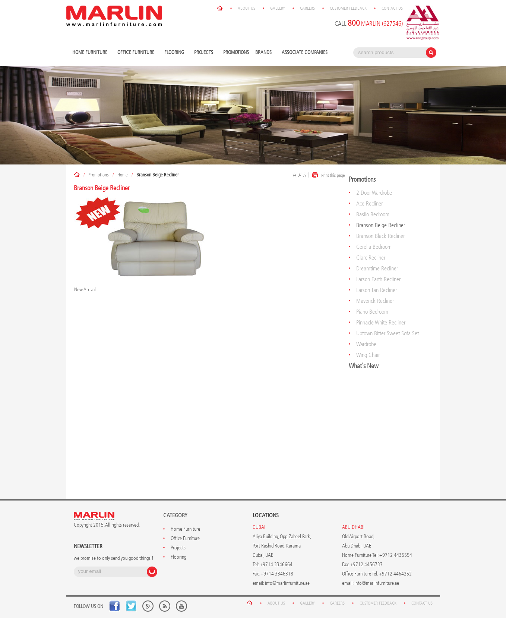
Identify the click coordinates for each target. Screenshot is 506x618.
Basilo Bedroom (372, 214)
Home (122, 175)
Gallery (277, 8)
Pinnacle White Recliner (380, 322)
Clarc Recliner (370, 257)
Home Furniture (90, 52)
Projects (204, 52)
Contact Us (392, 8)
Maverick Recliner (375, 300)
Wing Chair (368, 354)
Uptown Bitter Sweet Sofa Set (387, 333)
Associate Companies (305, 52)
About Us (246, 8)
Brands (264, 52)
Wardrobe (366, 344)
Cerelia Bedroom (374, 246)
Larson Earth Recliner (378, 279)
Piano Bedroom (372, 311)
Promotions (236, 52)
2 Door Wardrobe (374, 192)
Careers (307, 8)
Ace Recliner (369, 203)
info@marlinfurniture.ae (287, 583)
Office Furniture (137, 52)
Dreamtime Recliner (377, 268)
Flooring (175, 52)
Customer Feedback (348, 8)
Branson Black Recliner (380, 235)
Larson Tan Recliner (376, 290)
